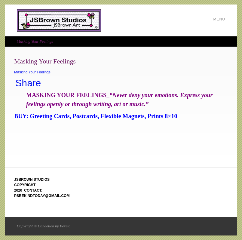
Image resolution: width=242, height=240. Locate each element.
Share (28, 83)
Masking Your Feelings (32, 72)
